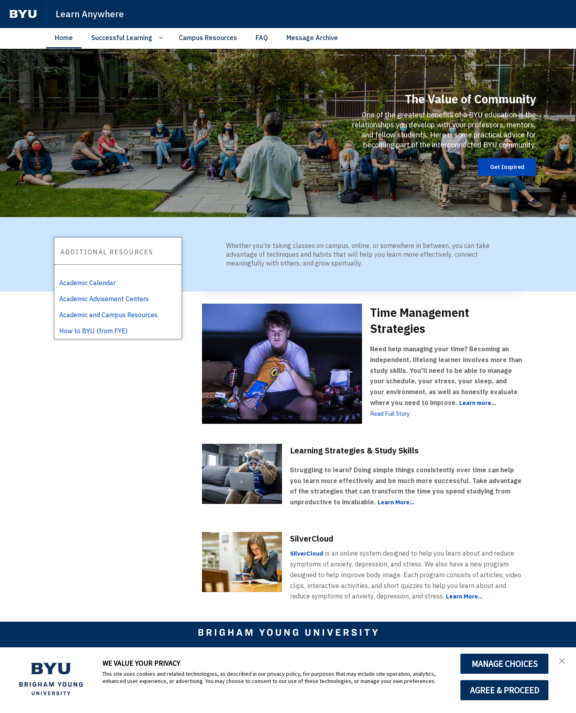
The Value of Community (454, 97)
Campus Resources (208, 38)
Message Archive (312, 38)
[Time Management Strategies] (282, 363)
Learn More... (398, 502)
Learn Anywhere (91, 13)
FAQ (262, 38)
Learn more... (479, 403)
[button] (563, 662)
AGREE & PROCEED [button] (504, 690)
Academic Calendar (87, 283)
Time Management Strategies (432, 319)
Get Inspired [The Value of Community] (503, 167)
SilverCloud (316, 538)
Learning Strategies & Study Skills (367, 449)
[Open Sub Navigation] (162, 37)
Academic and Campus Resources (108, 315)
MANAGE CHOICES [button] (505, 663)
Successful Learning (121, 38)
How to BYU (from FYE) (93, 331)
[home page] (23, 14)
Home (64, 38)
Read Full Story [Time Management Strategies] (392, 413)
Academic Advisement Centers (104, 299)
